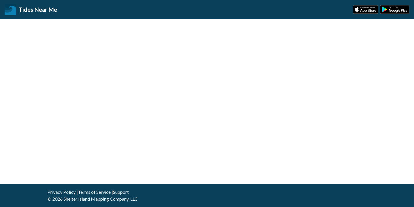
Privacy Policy (61, 192)
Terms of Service (94, 192)
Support (121, 192)
